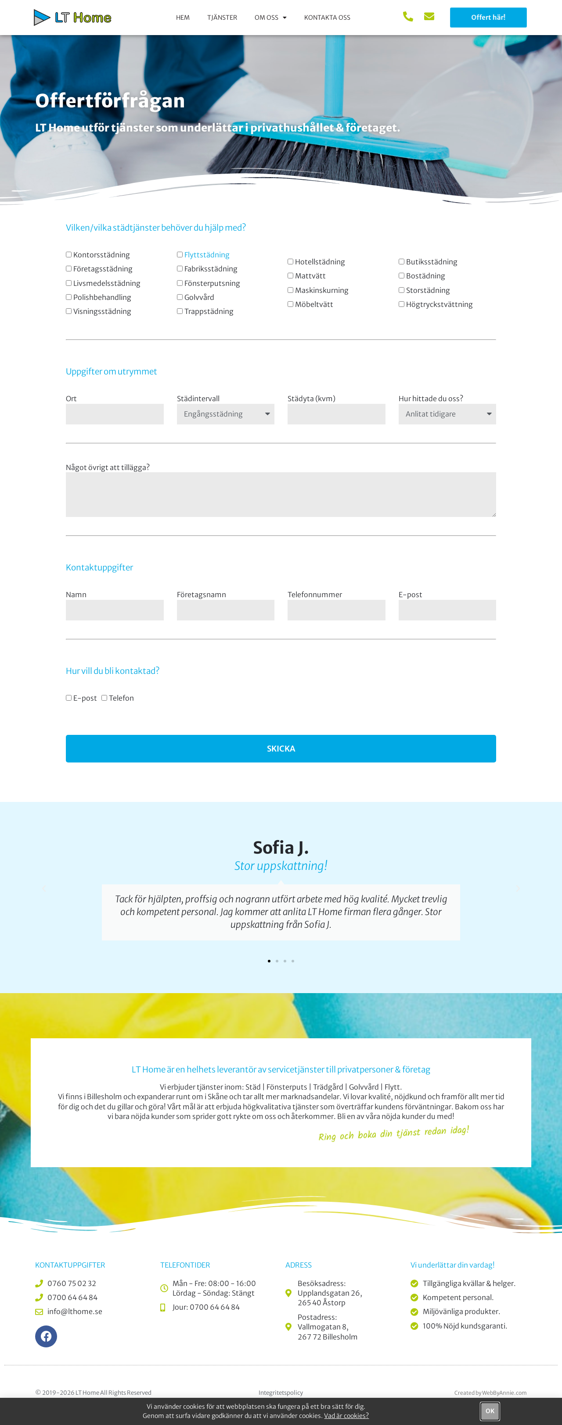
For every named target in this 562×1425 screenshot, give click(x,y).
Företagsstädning (103, 268)
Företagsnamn (201, 594)
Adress (298, 1265)
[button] (44, 888)
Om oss (271, 17)
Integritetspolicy (281, 1392)
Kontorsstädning (101, 254)
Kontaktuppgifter (70, 1265)
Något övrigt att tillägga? (108, 467)
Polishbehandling (102, 297)
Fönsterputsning (212, 283)
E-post (410, 594)
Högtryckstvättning (439, 304)
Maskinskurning (322, 290)
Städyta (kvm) (311, 398)
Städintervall (198, 398)
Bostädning (425, 275)
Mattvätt (310, 275)
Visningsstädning (102, 311)
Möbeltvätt (314, 304)
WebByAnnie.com (504, 1392)
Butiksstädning (432, 261)
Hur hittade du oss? (431, 398)
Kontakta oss (327, 17)
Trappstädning (209, 311)
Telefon (121, 698)
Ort (71, 398)
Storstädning (428, 290)
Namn (76, 594)
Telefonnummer (315, 594)
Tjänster (222, 17)
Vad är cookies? (346, 1416)
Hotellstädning (320, 261)
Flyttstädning (207, 254)
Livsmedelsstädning (106, 283)
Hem (183, 17)
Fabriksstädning (211, 268)
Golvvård (199, 297)
